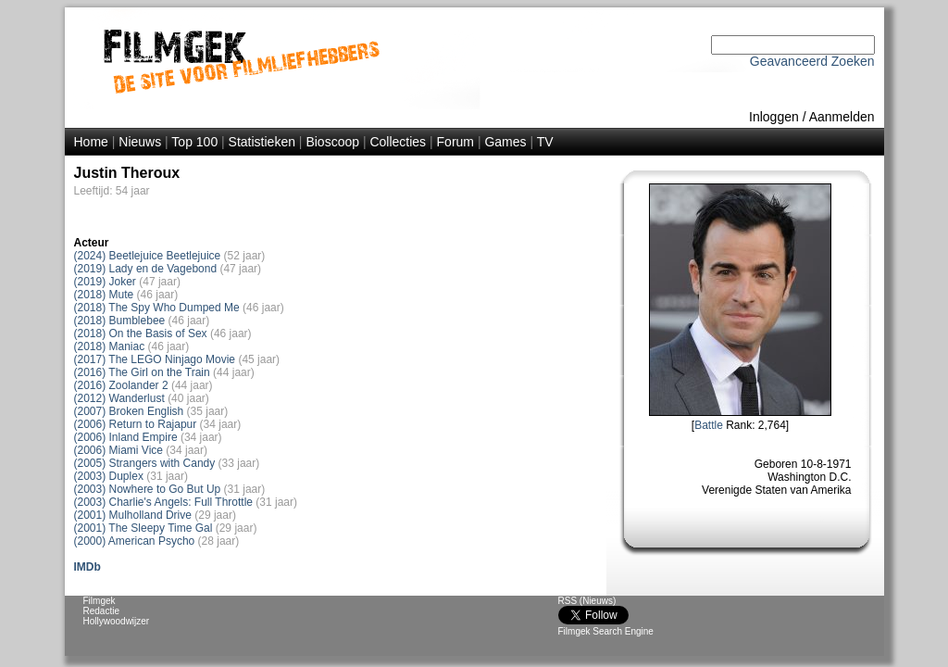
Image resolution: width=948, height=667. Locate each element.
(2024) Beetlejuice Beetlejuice (147, 255)
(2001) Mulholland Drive (133, 515)
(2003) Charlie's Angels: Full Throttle (164, 502)
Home (91, 141)
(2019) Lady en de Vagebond (146, 268)
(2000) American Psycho (134, 541)
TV (545, 141)
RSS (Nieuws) (587, 601)
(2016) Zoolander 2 (121, 385)
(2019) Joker (105, 281)
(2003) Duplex (108, 476)
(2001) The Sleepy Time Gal (143, 528)
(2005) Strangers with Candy (145, 463)
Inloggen (774, 116)
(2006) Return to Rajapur (135, 424)
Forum (455, 141)
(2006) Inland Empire (126, 437)
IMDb (87, 566)
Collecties (397, 141)
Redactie (101, 611)
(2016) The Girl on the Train (142, 372)
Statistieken (262, 141)
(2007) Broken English (129, 411)
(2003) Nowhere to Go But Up (147, 489)
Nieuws (139, 141)
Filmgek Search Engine (606, 631)
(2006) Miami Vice (118, 450)
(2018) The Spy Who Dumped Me (157, 307)
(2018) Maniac (109, 346)
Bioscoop (332, 141)
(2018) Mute (104, 294)
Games (505, 141)
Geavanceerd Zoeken (812, 61)
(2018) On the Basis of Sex (140, 333)
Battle (708, 425)
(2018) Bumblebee (120, 320)
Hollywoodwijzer (116, 621)
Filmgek (99, 601)
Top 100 (194, 141)
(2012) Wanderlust (119, 398)
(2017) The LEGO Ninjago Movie (155, 359)
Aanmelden (842, 116)
